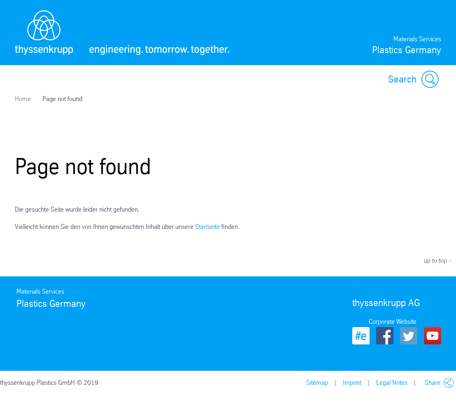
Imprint (352, 383)
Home (23, 99)
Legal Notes (391, 383)
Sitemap (317, 383)
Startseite (207, 227)
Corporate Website (392, 321)
